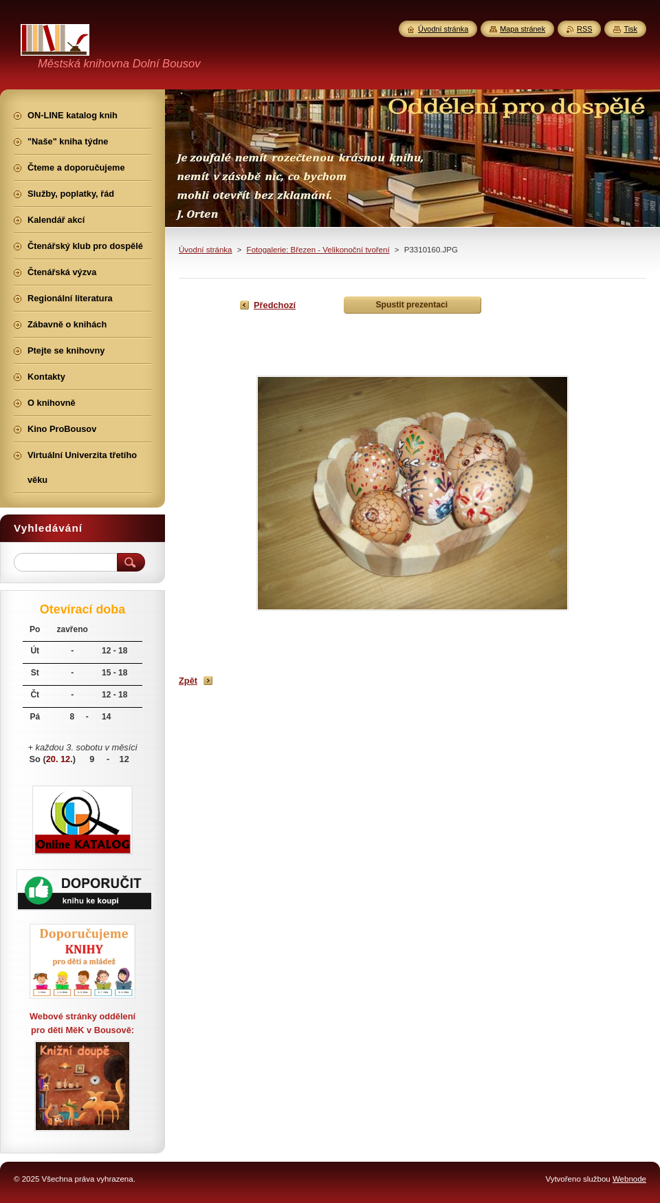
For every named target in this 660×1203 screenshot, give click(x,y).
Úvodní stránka (205, 250)
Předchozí (275, 305)
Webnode (629, 1179)
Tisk (630, 29)
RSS (584, 29)
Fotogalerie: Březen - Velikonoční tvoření (318, 250)
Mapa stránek (522, 29)
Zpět (188, 680)
